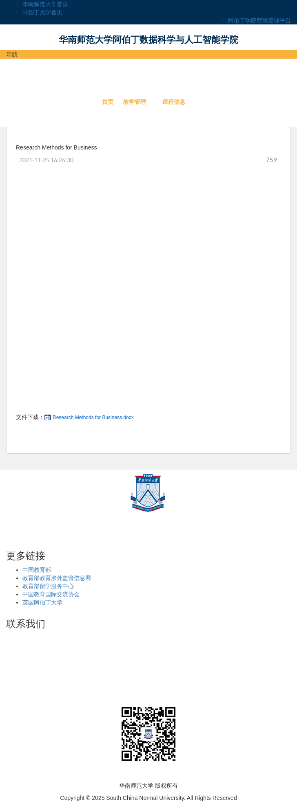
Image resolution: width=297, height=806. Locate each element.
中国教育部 (36, 570)
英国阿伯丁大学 (42, 602)
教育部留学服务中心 (48, 586)
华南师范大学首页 (45, 4)
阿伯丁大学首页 (42, 12)
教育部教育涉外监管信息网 (56, 578)
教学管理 (134, 102)
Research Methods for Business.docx (93, 417)
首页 (107, 102)
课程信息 (173, 102)
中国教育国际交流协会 (51, 594)
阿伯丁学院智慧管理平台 (259, 20)
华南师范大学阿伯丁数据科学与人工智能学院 (148, 40)
